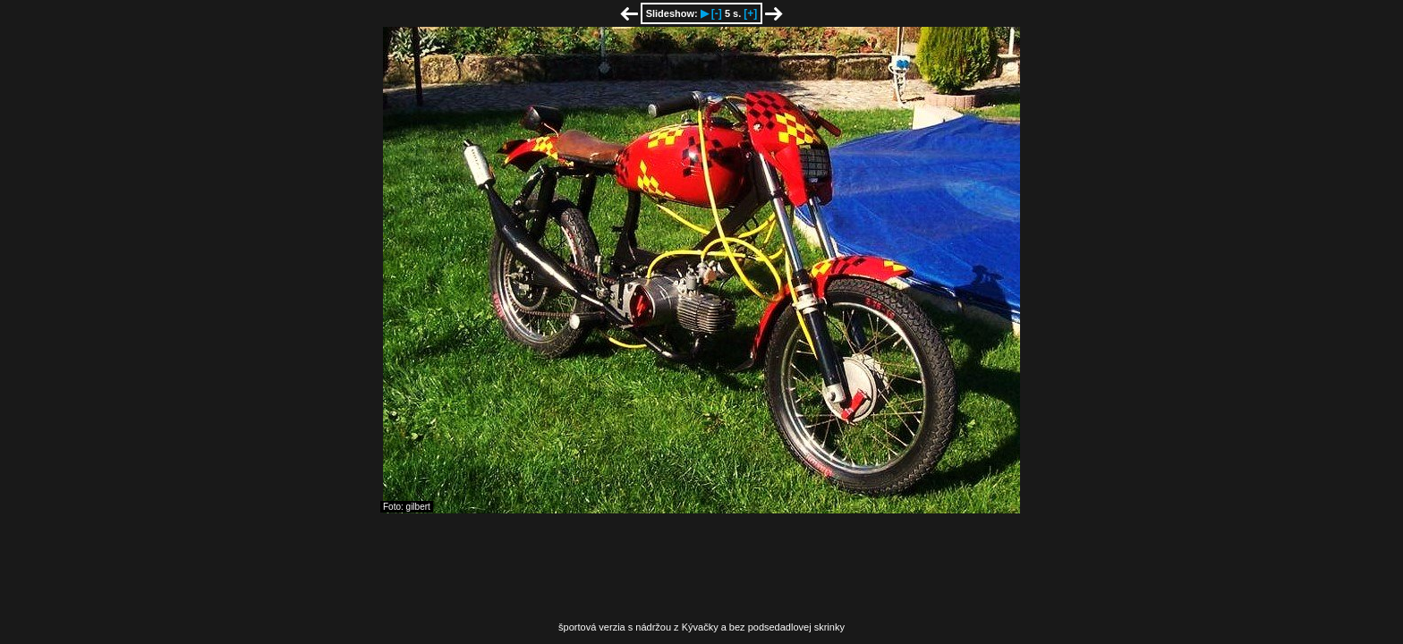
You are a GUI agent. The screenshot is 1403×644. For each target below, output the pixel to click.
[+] (750, 13)
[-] (716, 13)
